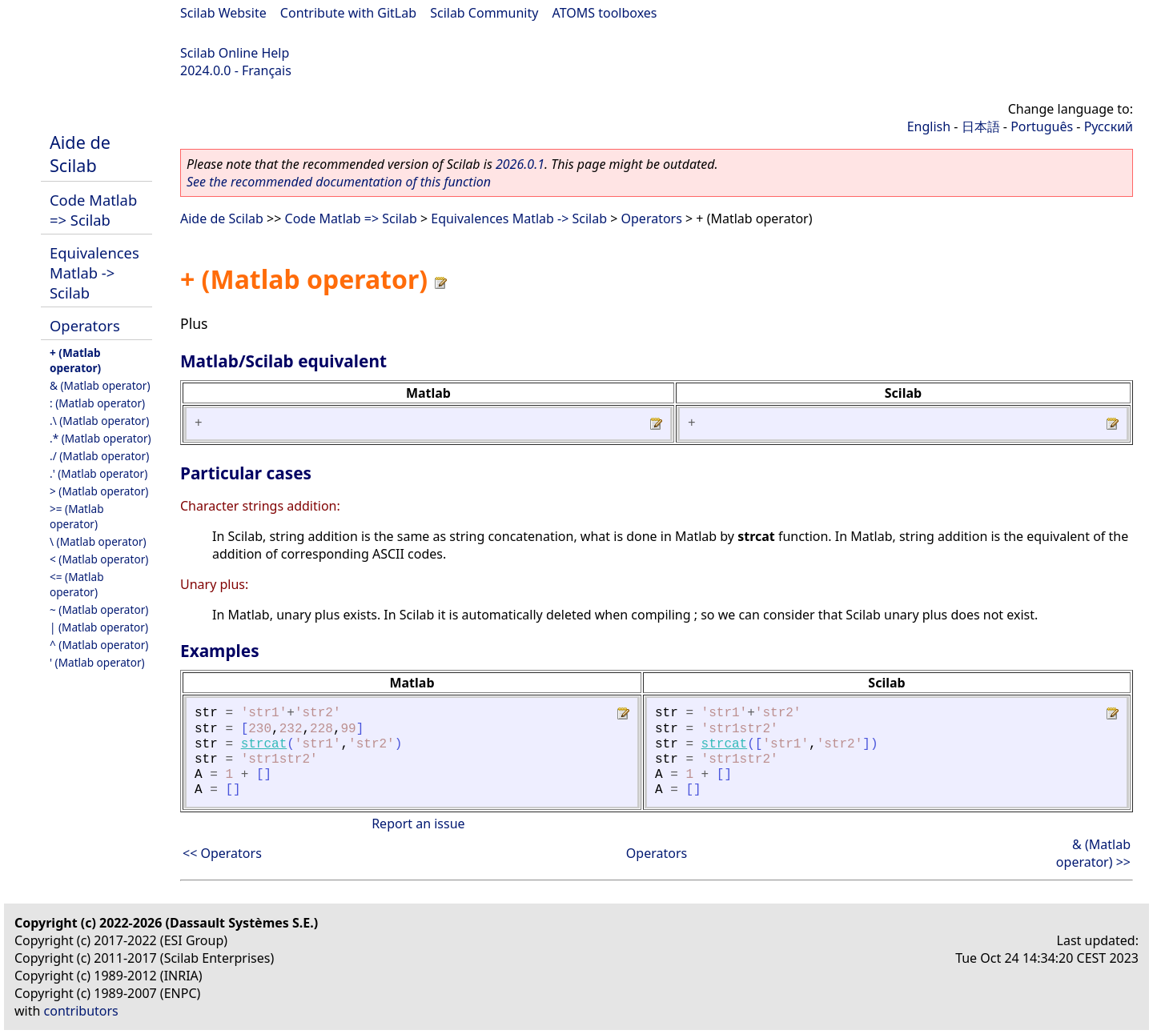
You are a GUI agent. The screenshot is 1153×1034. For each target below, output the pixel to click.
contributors (81, 1011)
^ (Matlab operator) (99, 644)
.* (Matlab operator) (100, 438)
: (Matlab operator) (97, 403)
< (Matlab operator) (99, 559)
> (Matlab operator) (99, 491)
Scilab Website (223, 13)
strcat (264, 744)
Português (1041, 126)
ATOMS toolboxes (604, 13)
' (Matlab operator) (97, 662)
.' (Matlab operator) (98, 473)
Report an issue (418, 823)
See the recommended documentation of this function (339, 181)
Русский (1108, 126)
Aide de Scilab (80, 153)
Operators (85, 325)
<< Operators (222, 853)
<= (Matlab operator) (77, 584)
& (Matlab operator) (100, 385)
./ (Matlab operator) (99, 455)
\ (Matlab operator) (98, 541)
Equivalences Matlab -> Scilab (94, 272)
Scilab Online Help (234, 53)
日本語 (981, 126)
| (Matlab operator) (99, 627)
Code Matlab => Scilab (93, 210)
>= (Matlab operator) (77, 516)
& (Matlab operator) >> (1093, 853)
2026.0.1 (520, 164)
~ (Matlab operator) (99, 609)
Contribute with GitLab (348, 13)
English (928, 126)
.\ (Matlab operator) (99, 420)
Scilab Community (484, 13)
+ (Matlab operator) (75, 360)
